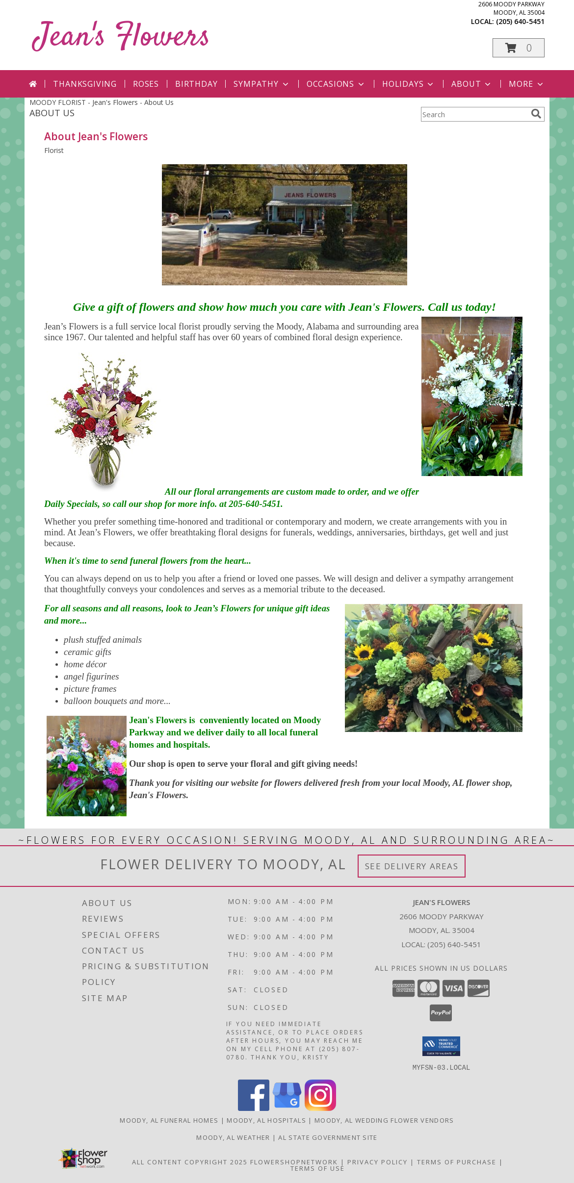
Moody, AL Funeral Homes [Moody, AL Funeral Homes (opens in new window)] (169, 1119)
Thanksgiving (85, 83)
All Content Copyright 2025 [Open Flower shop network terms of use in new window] (190, 1161)
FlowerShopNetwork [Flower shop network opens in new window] (294, 1161)
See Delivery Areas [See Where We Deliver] (412, 866)
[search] (536, 113)
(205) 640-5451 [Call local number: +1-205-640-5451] (520, 21)
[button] (519, 47)
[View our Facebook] (253, 1107)
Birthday (196, 83)
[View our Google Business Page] (287, 1107)
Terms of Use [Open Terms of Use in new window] (317, 1167)
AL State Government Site (327, 1137)
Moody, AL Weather (233, 1137)
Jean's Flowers (122, 37)
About (472, 83)
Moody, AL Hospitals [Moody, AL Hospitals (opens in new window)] (266, 1119)
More (527, 83)
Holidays (408, 83)
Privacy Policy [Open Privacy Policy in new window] (377, 1161)
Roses (146, 83)
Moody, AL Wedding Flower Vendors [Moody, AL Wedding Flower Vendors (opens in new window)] (384, 1119)
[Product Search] (473, 114)
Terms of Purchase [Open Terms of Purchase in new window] (456, 1161)
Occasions (336, 83)
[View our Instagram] (320, 1107)
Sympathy (262, 83)
